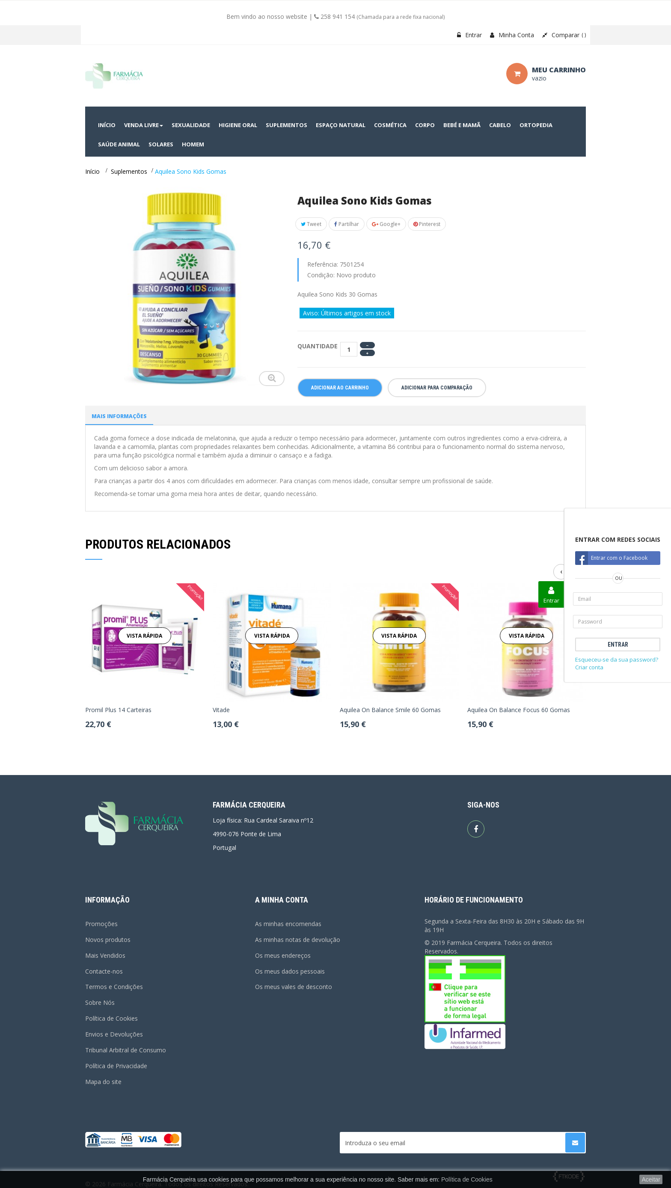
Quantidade (317, 346)
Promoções (101, 924)
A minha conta (281, 899)
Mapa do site (103, 1082)
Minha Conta (512, 35)
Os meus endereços (283, 955)
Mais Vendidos (105, 955)
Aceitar (650, 1179)
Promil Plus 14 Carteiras (118, 710)
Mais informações (119, 416)
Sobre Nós (100, 1002)
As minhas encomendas (288, 924)
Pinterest (426, 224)
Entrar (469, 35)
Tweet (311, 224)
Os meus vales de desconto (293, 987)
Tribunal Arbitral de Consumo (125, 1050)
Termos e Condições (114, 987)
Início (92, 171)
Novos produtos (108, 940)
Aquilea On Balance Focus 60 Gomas (518, 710)
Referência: (322, 264)
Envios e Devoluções (114, 1034)
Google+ (386, 224)
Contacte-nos (104, 971)
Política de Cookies (111, 1018)
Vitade (221, 710)
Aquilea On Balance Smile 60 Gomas (390, 710)
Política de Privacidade (116, 1066)
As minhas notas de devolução (297, 940)
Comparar (564, 35)
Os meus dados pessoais (290, 971)
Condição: (321, 275)
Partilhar (346, 224)
